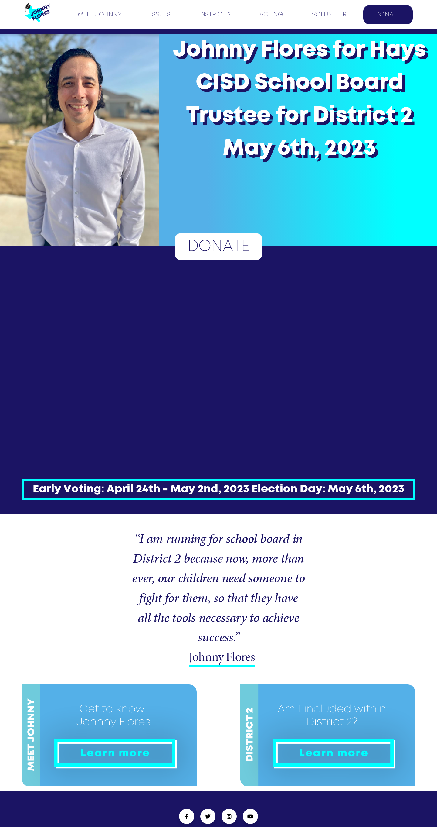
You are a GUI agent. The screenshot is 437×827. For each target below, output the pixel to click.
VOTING (271, 15)
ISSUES (161, 15)
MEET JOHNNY (100, 15)
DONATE (387, 15)
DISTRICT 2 (215, 15)
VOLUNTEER (329, 15)
